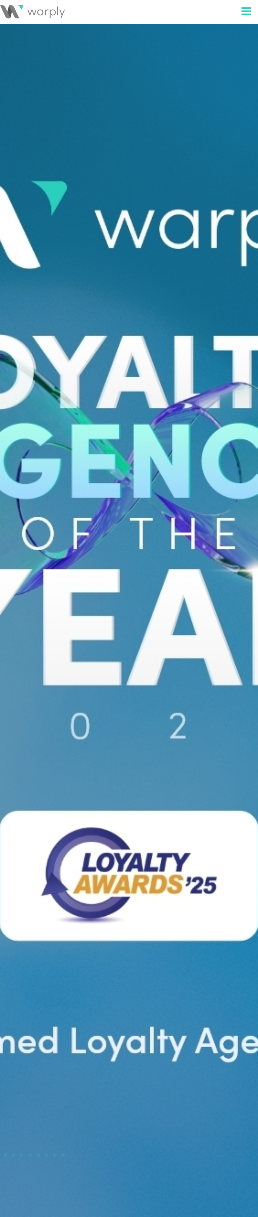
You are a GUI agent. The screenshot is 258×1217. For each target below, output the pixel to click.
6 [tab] (30, 1155)
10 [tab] (63, 1155)
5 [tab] (22, 1155)
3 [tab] (5, 1155)
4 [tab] (13, 1155)
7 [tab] (38, 1155)
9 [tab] (55, 1155)
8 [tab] (46, 1155)
